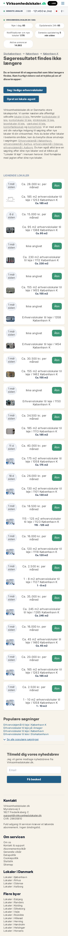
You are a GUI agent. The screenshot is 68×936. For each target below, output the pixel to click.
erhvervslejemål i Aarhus (17, 143)
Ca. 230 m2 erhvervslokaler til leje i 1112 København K (41, 258)
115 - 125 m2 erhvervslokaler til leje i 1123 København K (41, 520)
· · (42, 11)
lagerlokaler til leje (13, 123)
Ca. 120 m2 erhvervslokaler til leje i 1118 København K (42, 550)
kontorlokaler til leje (20, 120)
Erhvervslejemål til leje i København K (24, 724)
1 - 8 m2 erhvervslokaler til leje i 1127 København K (42, 580)
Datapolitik (9, 854)
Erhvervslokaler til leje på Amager (22, 727)
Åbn (57, 185)
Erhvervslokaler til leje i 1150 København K (42, 403)
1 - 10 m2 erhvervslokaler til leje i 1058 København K (41, 701)
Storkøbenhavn (12, 53)
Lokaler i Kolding (13, 905)
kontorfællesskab (13, 126)
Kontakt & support (13, 845)
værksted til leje (36, 123)
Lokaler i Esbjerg (13, 899)
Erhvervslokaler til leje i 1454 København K (41, 346)
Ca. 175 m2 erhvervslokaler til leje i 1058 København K (42, 460)
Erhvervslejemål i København (35, 140)
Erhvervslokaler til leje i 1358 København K (41, 319)
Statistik (8, 861)
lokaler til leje (21, 116)
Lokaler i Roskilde (13, 914)
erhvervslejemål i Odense (48, 143)
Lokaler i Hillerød (13, 918)
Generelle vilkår (12, 851)
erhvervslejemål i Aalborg (18, 147)
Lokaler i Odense (13, 883)
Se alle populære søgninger (23, 739)
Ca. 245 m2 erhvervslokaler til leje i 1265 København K (41, 610)
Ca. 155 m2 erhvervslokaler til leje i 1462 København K (42, 373)
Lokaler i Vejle (11, 911)
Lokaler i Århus (12, 880)
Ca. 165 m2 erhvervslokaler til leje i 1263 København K (42, 671)
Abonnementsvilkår (14, 848)
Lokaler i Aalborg (13, 886)
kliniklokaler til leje (43, 120)
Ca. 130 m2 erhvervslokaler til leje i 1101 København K (42, 490)
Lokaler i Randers (13, 902)
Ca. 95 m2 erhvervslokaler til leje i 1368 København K (41, 228)
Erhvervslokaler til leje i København (23, 730)
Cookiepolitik (11, 858)
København (32, 53)
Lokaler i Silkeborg (14, 908)
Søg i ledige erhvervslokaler (25, 90)
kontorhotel (34, 126)
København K (50, 53)
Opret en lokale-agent (21, 99)
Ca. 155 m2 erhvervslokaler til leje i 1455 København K (42, 289)
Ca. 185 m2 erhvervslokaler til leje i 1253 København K (42, 198)
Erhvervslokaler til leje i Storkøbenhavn (26, 734)
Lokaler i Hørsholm (14, 924)
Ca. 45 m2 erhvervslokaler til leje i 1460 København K (41, 641)
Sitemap (8, 864)
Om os (7, 842)
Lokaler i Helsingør (14, 927)
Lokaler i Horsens (13, 930)
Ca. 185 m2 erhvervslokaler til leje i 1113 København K (42, 429)
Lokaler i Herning (13, 921)
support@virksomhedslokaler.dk (22, 815)
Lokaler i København (15, 877)
